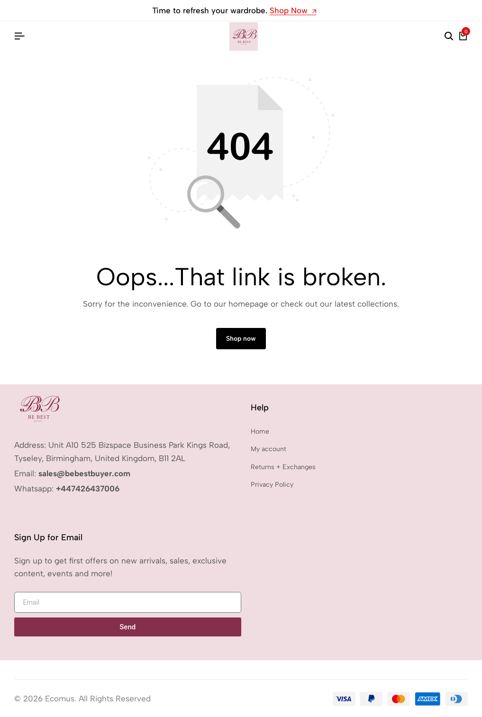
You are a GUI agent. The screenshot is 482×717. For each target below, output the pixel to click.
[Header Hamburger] (19, 36)
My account (268, 449)
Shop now (241, 339)
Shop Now (293, 11)
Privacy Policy (272, 485)
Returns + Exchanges (283, 467)
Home (260, 431)
